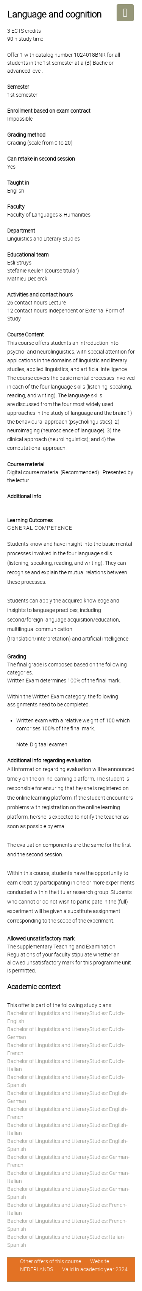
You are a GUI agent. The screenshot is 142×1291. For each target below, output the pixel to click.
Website (99, 1261)
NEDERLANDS (36, 1269)
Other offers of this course (50, 1261)
